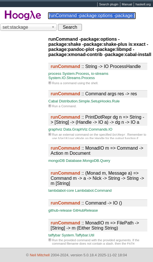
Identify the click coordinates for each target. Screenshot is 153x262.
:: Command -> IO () (86, 203)
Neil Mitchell (40, 255)
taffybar (54, 235)
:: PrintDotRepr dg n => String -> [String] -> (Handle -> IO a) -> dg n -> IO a (97, 120)
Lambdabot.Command (93, 190)
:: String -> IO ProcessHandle (96, 66)
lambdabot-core (61, 190)
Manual (127, 4)
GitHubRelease (85, 210)
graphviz (55, 129)
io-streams (99, 73)
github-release (60, 210)
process (54, 73)
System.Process (75, 73)
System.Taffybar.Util (78, 235)
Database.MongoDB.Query (88, 160)
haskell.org (142, 4)
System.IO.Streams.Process (71, 78)
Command (68, 106)
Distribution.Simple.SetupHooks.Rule (89, 101)
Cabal (53, 101)
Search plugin (109, 4)
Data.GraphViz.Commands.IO (87, 129)
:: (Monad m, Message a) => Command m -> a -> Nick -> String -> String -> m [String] (97, 178)
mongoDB (56, 160)
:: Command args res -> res (94, 93)
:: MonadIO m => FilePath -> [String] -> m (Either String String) (95, 225)
